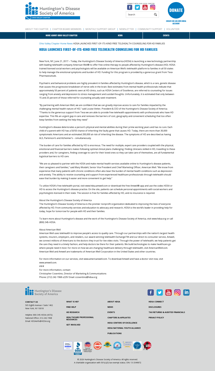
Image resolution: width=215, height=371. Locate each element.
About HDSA (114, 302)
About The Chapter (36, 29)
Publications (115, 333)
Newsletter (126, 29)
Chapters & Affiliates (119, 318)
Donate (176, 10)
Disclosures (155, 307)
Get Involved (73, 325)
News (120, 35)
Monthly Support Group (100, 29)
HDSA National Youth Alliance (124, 328)
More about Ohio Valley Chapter (61, 35)
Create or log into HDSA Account (176, 22)
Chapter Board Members (66, 29)
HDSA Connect (156, 302)
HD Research (72, 312)
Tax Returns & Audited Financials (167, 312)
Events (166, 35)
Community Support (150, 29)
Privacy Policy (156, 318)
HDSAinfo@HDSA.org (40, 321)
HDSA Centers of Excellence (122, 323)
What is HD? (72, 302)
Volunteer (172, 29)
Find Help (71, 307)
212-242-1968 (46, 318)
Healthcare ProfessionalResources (80, 318)
